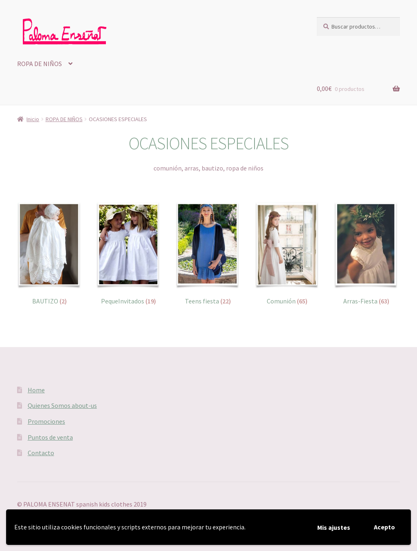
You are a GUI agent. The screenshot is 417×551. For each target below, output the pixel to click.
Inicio (32, 119)
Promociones (46, 421)
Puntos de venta (50, 437)
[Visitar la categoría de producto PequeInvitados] (128, 253)
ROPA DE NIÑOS (39, 64)
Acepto (384, 527)
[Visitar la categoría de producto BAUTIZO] (49, 253)
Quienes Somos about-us (62, 405)
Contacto (41, 453)
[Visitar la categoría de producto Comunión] (287, 253)
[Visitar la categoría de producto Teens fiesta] (208, 253)
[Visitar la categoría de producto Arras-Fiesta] (366, 253)
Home (36, 390)
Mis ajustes (333, 527)
